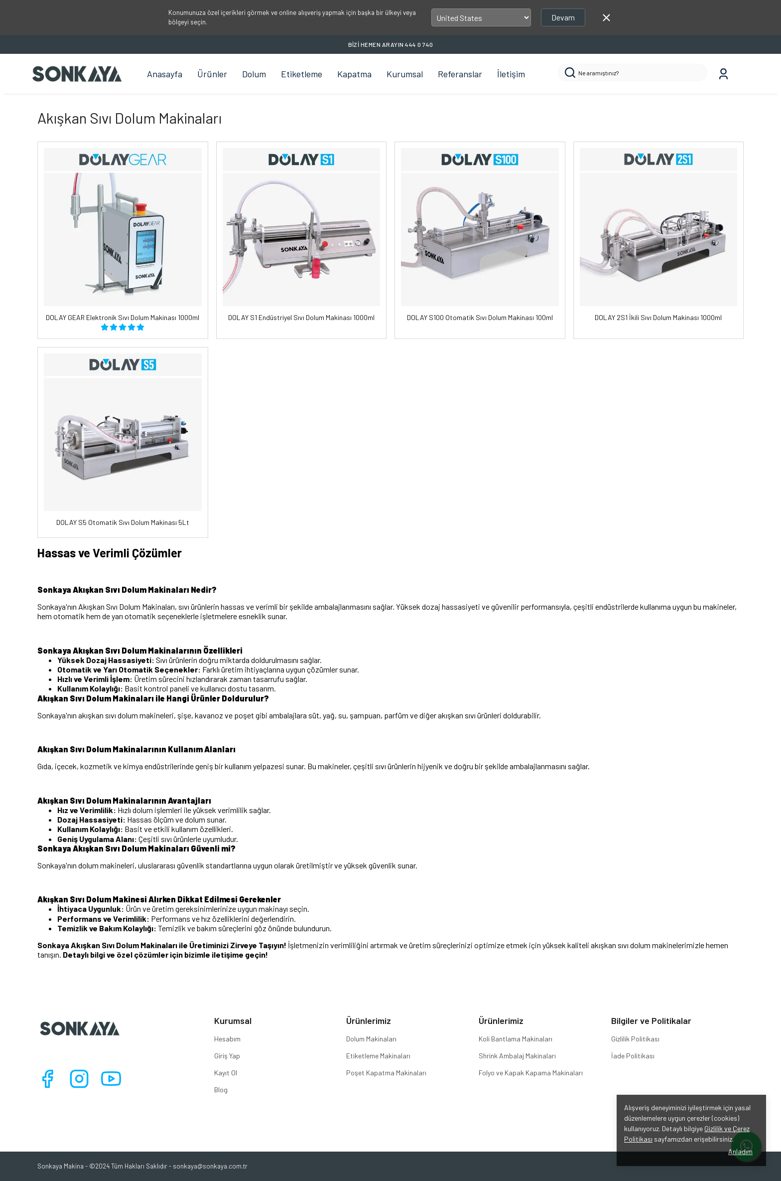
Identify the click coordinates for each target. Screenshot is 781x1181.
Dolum (254, 73)
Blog (221, 1089)
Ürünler (212, 73)
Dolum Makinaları (371, 1038)
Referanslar (460, 73)
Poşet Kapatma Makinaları (386, 1072)
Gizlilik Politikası (635, 1038)
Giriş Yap (227, 1055)
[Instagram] (79, 1079)
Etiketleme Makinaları (378, 1055)
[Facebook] (47, 1079)
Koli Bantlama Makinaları (515, 1038)
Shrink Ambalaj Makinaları (517, 1055)
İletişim (511, 73)
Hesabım (227, 1038)
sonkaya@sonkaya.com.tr (210, 1166)
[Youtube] (111, 1079)
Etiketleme (301, 73)
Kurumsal (405, 73)
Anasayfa (164, 73)
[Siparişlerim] (723, 74)
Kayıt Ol (225, 1072)
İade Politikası (632, 1055)
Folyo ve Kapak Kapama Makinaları (531, 1072)
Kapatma (354, 73)
